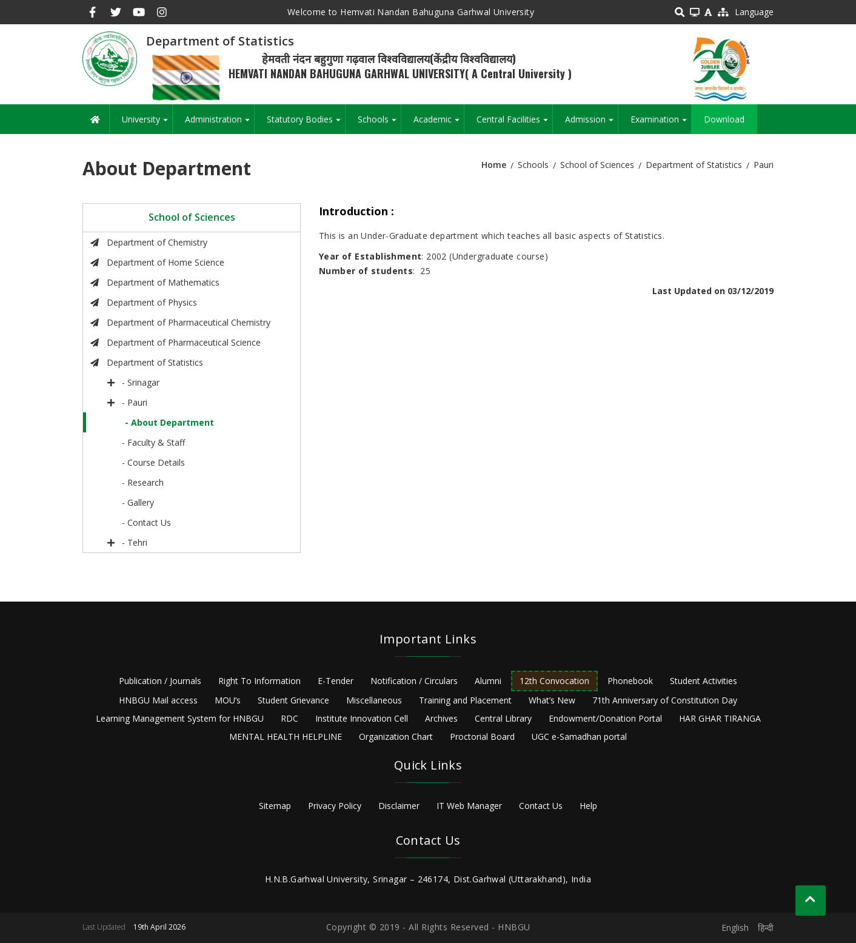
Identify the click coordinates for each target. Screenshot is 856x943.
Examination (660, 123)
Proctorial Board (482, 736)
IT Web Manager (469, 805)
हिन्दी (766, 927)
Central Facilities (514, 123)
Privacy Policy (334, 805)
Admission (591, 123)
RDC (289, 718)
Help (588, 805)
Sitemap (275, 805)
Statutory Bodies (306, 123)
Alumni (488, 680)
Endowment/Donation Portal (605, 718)
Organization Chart (396, 736)
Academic (438, 123)
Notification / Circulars (414, 680)
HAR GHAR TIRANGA (720, 718)
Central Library (503, 718)
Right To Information (259, 680)
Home (493, 164)
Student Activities (703, 680)
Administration (219, 123)
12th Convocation (554, 680)
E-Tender (335, 680)
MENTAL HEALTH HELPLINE (285, 736)
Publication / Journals (160, 680)
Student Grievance (293, 700)
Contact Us (541, 805)
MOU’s (228, 700)
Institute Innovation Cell (361, 718)
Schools (379, 123)
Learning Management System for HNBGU (180, 718)
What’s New (552, 700)
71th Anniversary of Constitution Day (664, 700)
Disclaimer (399, 805)
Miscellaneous (374, 700)
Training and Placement (465, 700)
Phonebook (630, 680)
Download (724, 119)
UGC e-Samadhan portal (579, 736)
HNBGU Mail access (158, 700)
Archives (441, 718)
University (147, 123)
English (735, 927)
